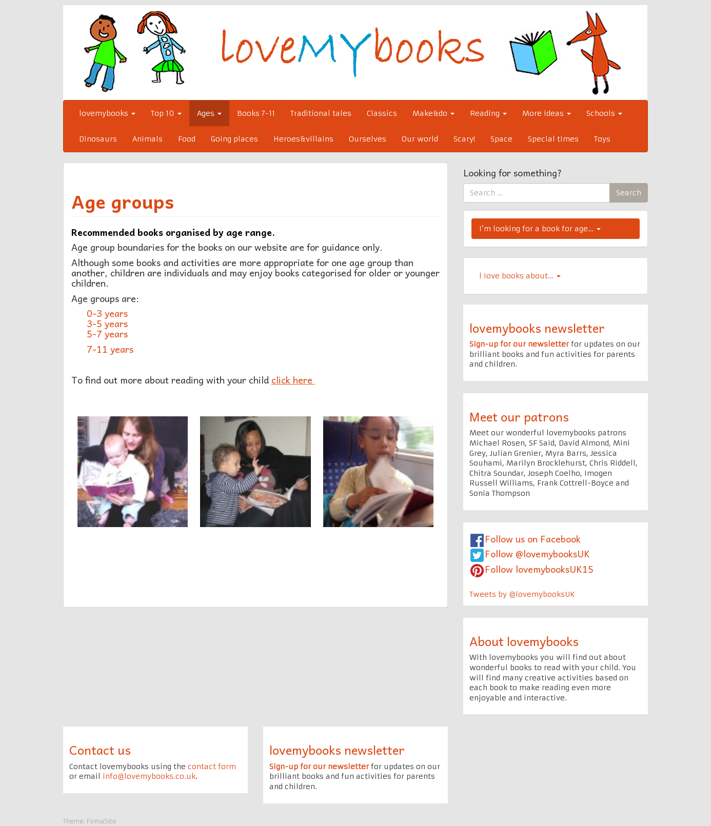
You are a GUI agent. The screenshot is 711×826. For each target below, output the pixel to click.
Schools (604, 113)
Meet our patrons (519, 416)
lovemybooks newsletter (537, 327)
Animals (147, 139)
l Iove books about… (520, 275)
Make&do (433, 113)
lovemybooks (107, 113)
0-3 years (107, 313)
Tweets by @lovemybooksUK (522, 594)
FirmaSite (101, 821)
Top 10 (166, 113)
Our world (420, 139)
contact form (212, 766)
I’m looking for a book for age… (540, 228)
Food (186, 139)
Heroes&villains (303, 139)
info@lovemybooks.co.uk (149, 776)
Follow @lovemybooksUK (537, 553)
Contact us (100, 749)
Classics (382, 113)
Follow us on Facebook (533, 538)
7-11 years (110, 348)
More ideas (546, 113)
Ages (209, 113)
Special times (553, 139)
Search (628, 192)
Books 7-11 (256, 113)
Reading (488, 113)
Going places (234, 139)
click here (291, 379)
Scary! (464, 139)
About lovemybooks (524, 641)
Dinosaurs (98, 139)
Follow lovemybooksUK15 (539, 568)
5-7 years (108, 333)
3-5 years (107, 323)
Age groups (122, 201)
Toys (602, 139)
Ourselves (367, 139)
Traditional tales (320, 113)
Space (501, 139)
